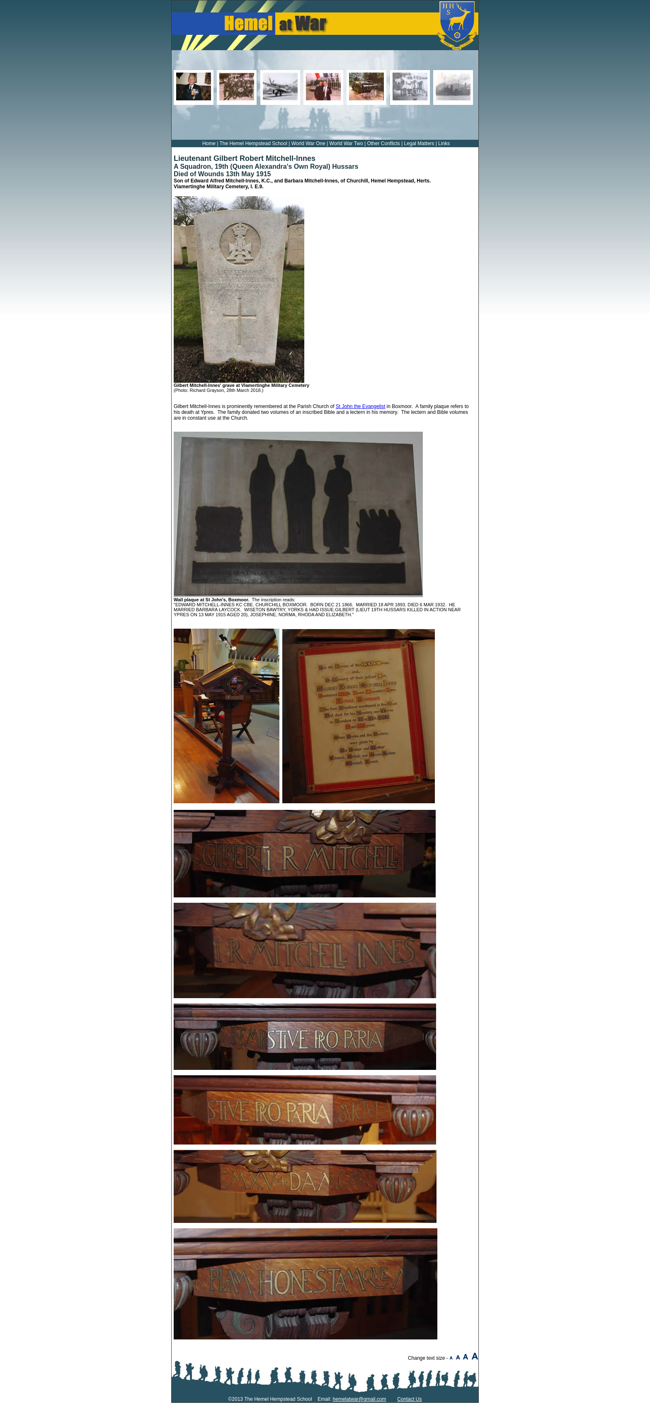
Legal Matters (419, 143)
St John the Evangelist (360, 406)
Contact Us (409, 1399)
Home (209, 143)
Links (444, 143)
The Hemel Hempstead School (253, 143)
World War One (308, 143)
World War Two (346, 143)
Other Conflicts (383, 143)
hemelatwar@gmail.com (359, 1399)
